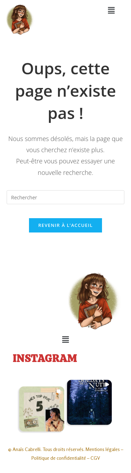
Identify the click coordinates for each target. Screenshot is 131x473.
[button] (111, 10)
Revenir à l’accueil (65, 225)
